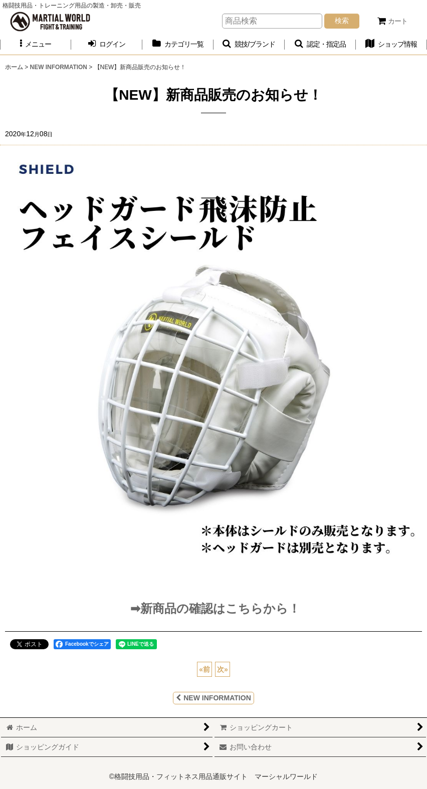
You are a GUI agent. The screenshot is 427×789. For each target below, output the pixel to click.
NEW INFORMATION (213, 698)
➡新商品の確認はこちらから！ (213, 608)
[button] (35, 44)
